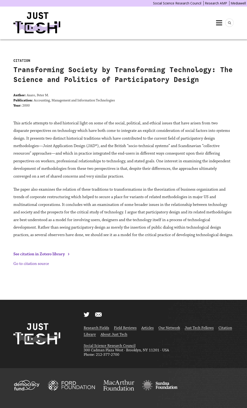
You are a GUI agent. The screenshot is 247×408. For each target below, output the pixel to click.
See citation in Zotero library (39, 254)
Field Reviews (125, 328)
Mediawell (238, 3)
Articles (147, 328)
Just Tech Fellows (199, 328)
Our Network (169, 328)
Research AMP (216, 3)
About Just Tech (114, 334)
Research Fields (96, 328)
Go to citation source (31, 263)
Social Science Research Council (177, 3)
